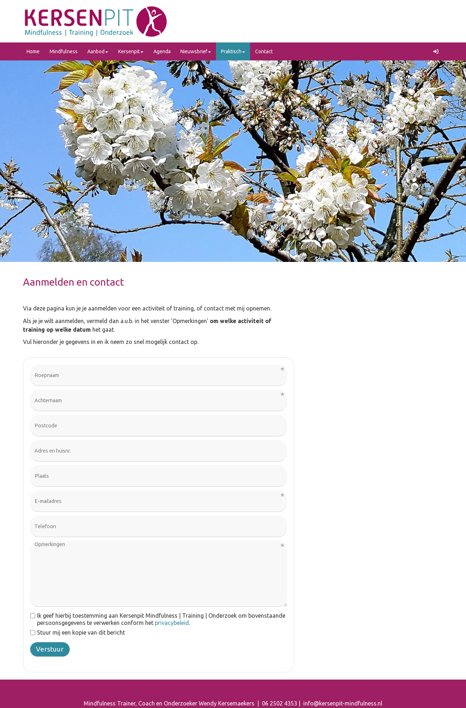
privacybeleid (172, 623)
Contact (264, 51)
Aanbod (97, 51)
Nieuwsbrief (195, 51)
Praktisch (233, 51)
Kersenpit (130, 51)
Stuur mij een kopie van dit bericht (77, 632)
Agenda (162, 51)
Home (33, 51)
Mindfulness (64, 51)
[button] (436, 51)
